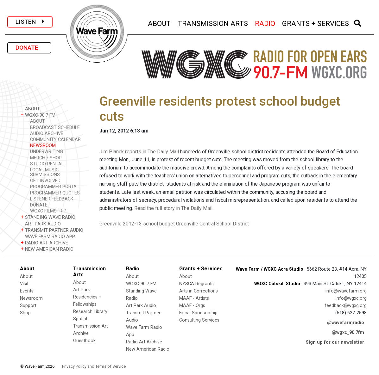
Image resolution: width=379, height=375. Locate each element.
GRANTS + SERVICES (315, 23)
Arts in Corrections (198, 291)
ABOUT (159, 23)
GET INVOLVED (45, 180)
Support (28, 305)
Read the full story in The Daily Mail (173, 208)
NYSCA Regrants (196, 283)
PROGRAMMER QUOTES (55, 193)
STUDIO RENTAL (47, 164)
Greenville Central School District (212, 224)
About (26, 276)
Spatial (80, 319)
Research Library (90, 311)
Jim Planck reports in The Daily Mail (139, 152)
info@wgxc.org (351, 298)
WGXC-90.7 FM (38, 115)
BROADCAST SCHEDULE (55, 127)
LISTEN (30, 21)
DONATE (29, 47)
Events (27, 291)
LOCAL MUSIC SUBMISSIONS (45, 172)
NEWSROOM (43, 145)
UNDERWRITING (46, 151)
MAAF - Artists (194, 298)
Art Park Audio (141, 305)
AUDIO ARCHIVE (46, 133)
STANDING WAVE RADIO (48, 217)
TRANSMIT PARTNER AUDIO (52, 230)
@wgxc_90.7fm (348, 332)
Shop (25, 313)
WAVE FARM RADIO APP (48, 236)
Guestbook (84, 340)
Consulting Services (199, 320)
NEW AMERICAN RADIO (47, 249)
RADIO (265, 23)
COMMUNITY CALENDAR (55, 139)
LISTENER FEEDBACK (51, 199)
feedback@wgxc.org (346, 305)
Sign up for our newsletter (335, 342)
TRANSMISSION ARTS (213, 23)
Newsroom (31, 298)
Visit (24, 283)
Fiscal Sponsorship (198, 313)
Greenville (110, 224)
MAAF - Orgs (192, 305)
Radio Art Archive (144, 342)
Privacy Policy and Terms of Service (94, 366)
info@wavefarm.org (346, 291)
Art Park (81, 289)
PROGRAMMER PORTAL (54, 186)
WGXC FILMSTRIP (48, 211)
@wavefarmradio (345, 322)
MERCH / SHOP (46, 158)
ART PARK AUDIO (41, 224)
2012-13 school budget (149, 224)
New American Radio (147, 349)
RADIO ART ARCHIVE (44, 243)
